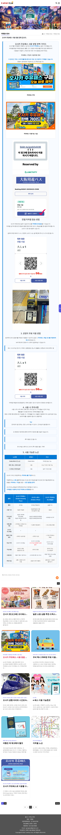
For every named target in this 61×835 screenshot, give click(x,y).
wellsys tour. (29, 832)
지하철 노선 (38, 743)
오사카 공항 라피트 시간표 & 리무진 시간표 (15, 700)
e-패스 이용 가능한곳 (41, 700)
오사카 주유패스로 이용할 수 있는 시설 (15, 786)
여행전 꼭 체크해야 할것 (13, 743)
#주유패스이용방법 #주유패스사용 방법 (11, 575)
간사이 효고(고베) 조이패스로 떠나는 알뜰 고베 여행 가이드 (15, 614)
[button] (58, 583)
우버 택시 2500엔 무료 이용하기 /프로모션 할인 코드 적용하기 (45, 657)
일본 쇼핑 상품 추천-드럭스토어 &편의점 (45, 614)
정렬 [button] (57, 803)
